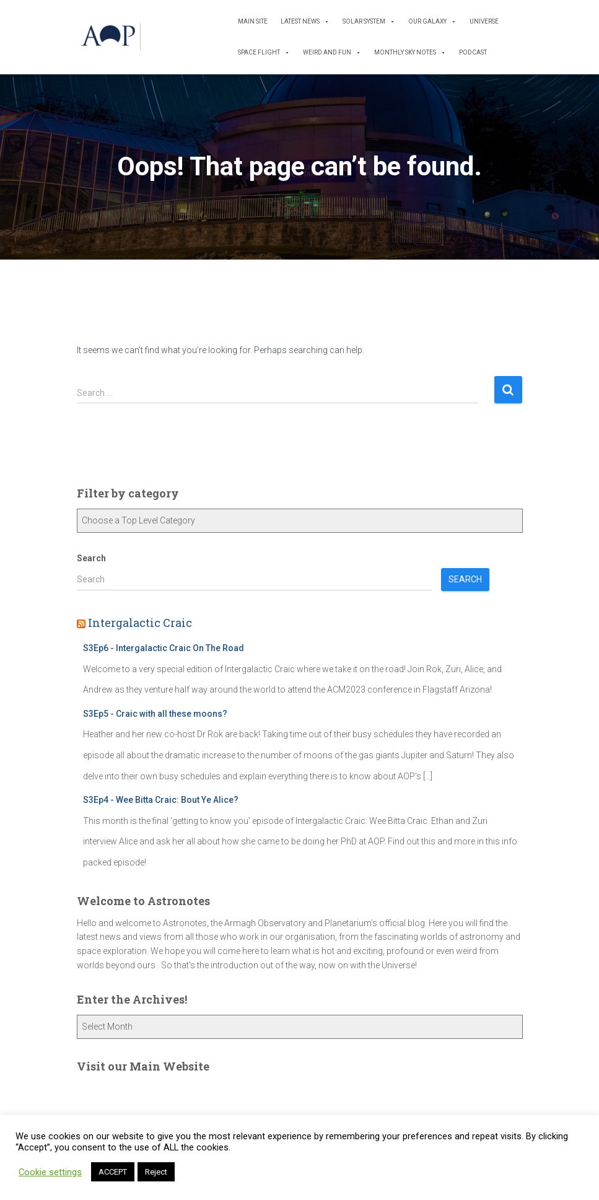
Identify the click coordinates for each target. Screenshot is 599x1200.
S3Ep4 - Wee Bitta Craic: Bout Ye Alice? (160, 800)
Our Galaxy (432, 21)
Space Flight (264, 52)
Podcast (473, 52)
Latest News (305, 21)
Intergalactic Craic (140, 622)
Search (91, 558)
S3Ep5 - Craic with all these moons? (155, 714)
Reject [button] (156, 1171)
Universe (484, 21)
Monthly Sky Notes (410, 52)
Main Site (253, 21)
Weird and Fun (332, 52)
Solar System (369, 21)
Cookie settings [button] (50, 1172)
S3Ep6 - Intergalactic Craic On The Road (163, 648)
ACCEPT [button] (112, 1171)
